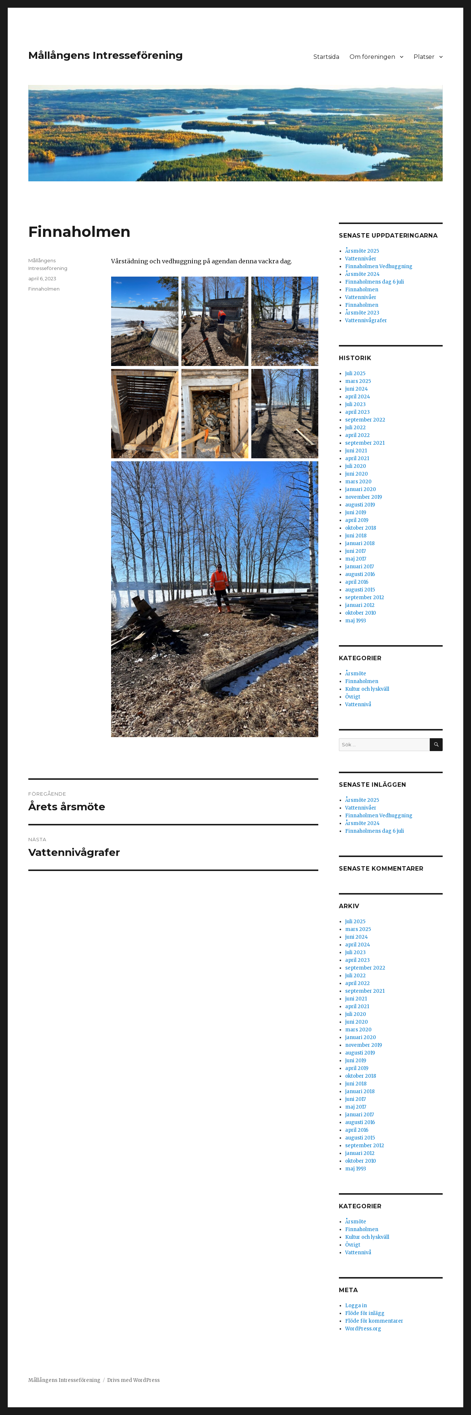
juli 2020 (355, 466)
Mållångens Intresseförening (105, 55)
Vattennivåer (360, 259)
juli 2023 (355, 404)
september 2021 (365, 443)
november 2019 (363, 497)
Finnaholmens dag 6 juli (374, 282)
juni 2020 (356, 474)
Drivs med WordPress (133, 1380)
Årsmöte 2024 (362, 274)
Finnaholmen (44, 289)
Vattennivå (358, 704)
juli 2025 (355, 373)
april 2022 (357, 435)
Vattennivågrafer (366, 320)
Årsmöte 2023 (362, 313)
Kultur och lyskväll (367, 689)
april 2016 (356, 582)
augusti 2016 (360, 574)
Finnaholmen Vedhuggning (378, 266)
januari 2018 (360, 543)
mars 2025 (358, 381)
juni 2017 (355, 551)
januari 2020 (360, 489)
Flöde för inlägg (365, 1313)
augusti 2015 (360, 590)
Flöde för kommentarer (374, 1321)
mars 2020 (358, 482)
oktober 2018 (360, 528)
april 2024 (357, 397)
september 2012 (364, 597)
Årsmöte (355, 674)
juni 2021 (356, 451)
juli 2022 (355, 427)
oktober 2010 (360, 613)
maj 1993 (355, 621)
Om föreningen (372, 56)
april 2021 (357, 458)
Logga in (356, 1305)
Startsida (326, 56)
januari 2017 (359, 566)
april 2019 (356, 520)
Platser (424, 56)
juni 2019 (355, 512)
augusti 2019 (360, 505)
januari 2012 (360, 605)
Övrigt (352, 697)
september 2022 (365, 420)
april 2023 (357, 412)
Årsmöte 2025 (362, 251)
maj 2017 (355, 559)
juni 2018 (355, 536)
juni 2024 (356, 389)
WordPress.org (363, 1329)
